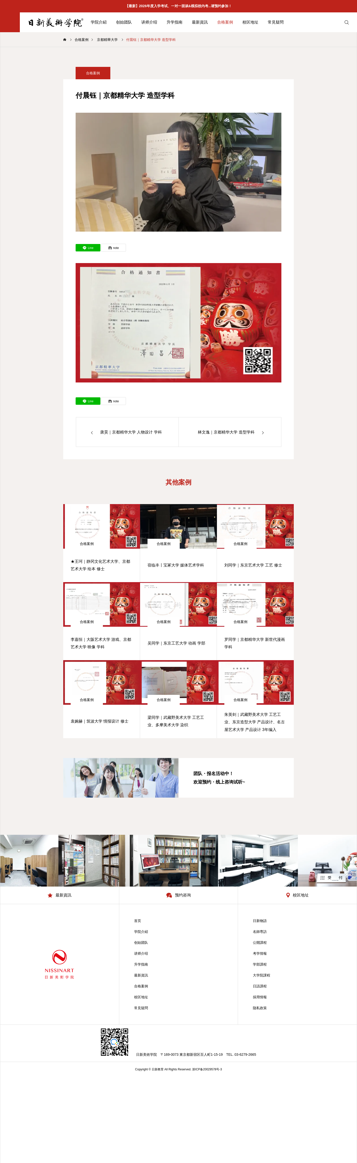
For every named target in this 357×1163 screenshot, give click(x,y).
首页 (137, 920)
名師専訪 (260, 931)
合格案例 (225, 22)
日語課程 (260, 986)
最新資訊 (200, 22)
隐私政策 (260, 1008)
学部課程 (260, 964)
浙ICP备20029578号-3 (207, 1069)
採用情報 (260, 997)
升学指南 (174, 22)
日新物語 (260, 920)
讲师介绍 (149, 22)
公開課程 (260, 942)
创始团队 (124, 22)
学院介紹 (99, 22)
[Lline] (88, 247)
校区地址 (250, 22)
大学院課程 (261, 975)
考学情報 (260, 953)
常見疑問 (276, 22)
